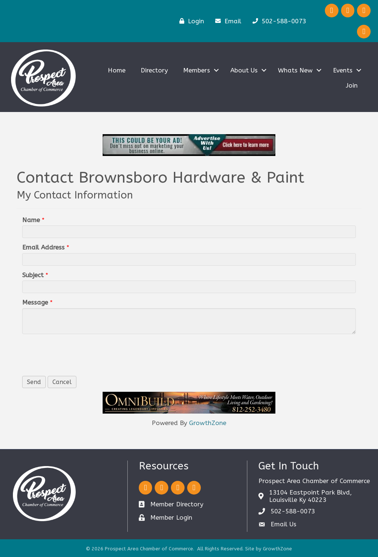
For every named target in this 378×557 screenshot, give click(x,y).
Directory (154, 70)
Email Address (43, 247)
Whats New (295, 70)
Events (343, 70)
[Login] (190, 21)
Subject (33, 275)
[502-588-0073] (277, 21)
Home (117, 70)
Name (31, 220)
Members (196, 70)
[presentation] (78, 354)
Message (35, 302)
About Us (244, 70)
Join (352, 85)
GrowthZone (207, 423)
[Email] (226, 21)
